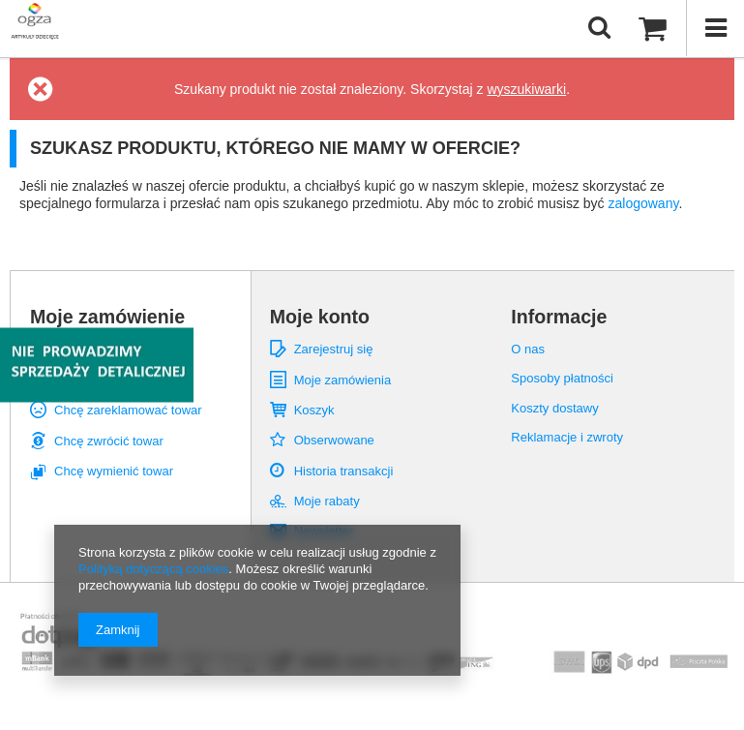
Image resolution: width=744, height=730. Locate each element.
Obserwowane (334, 440)
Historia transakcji (344, 471)
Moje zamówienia (343, 380)
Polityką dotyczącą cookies (153, 569)
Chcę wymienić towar (113, 471)
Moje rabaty (327, 501)
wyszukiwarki (526, 89)
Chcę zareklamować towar (128, 410)
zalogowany (644, 203)
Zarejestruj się (333, 349)
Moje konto (320, 316)
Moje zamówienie (107, 316)
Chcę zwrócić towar (109, 441)
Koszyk (314, 410)
